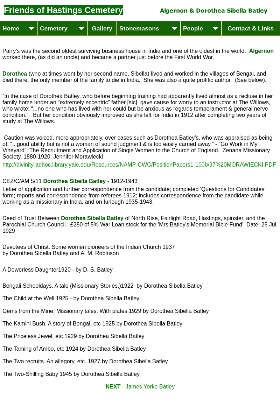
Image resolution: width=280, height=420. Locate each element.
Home (16, 28)
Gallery (102, 28)
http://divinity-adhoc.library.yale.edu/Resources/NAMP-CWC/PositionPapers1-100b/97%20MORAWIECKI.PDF (139, 165)
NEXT (140, 387)
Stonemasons (144, 28)
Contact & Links (250, 28)
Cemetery (59, 28)
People (198, 28)
